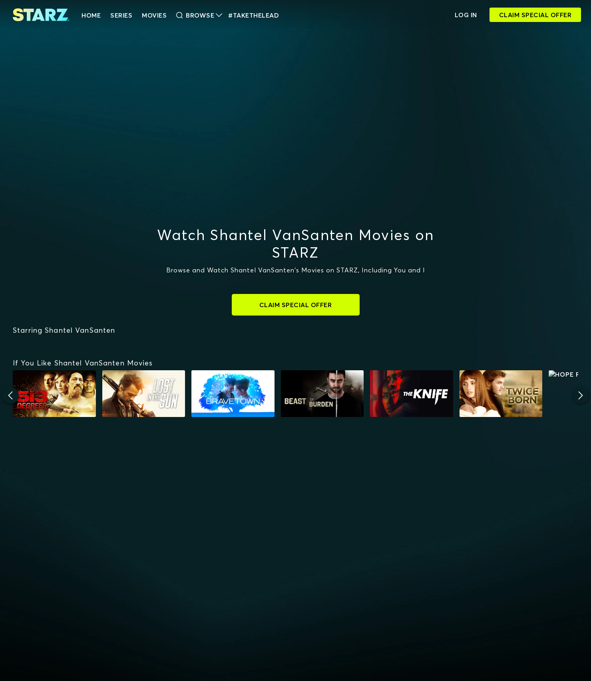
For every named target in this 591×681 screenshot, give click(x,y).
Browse (199, 15)
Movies (154, 15)
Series (121, 15)
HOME (91, 15)
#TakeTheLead (253, 15)
